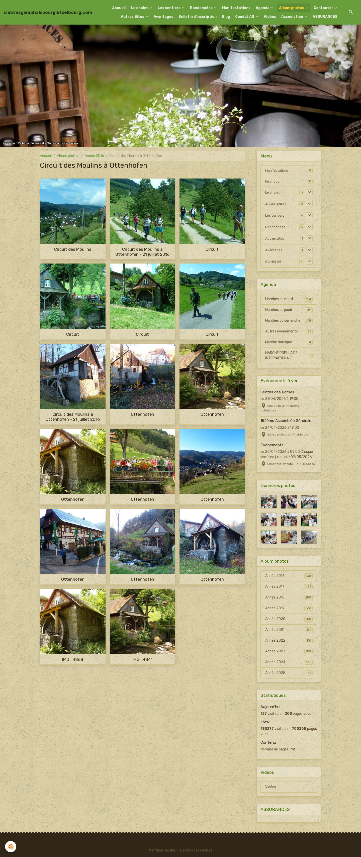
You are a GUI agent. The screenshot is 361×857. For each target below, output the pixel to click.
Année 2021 (289, 630)
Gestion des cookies (196, 850)
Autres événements (289, 331)
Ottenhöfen (142, 414)
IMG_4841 (142, 659)
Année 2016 (94, 156)
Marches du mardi (289, 299)
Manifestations (236, 8)
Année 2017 (289, 586)
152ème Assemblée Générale (285, 421)
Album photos (292, 8)
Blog (226, 17)
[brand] (48, 12)
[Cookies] (10, 846)
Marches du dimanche (289, 320)
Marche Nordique (289, 342)
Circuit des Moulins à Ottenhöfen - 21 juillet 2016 (142, 252)
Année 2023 (289, 651)
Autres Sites (133, 17)
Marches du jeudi (289, 310)
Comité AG (245, 17)
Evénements (272, 445)
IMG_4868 (72, 659)
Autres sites (275, 239)
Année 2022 (289, 640)
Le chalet (140, 8)
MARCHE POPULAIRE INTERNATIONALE (289, 356)
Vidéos (270, 17)
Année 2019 (289, 608)
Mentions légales (162, 850)
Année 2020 (289, 619)
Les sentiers (169, 8)
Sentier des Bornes (277, 392)
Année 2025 (289, 673)
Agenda (263, 8)
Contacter (324, 8)
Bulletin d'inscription (197, 17)
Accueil (119, 8)
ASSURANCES (325, 17)
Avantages (163, 17)
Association (292, 17)
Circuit (212, 249)
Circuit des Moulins (72, 249)
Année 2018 (289, 597)
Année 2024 (289, 662)
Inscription (273, 181)
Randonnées (201, 8)
